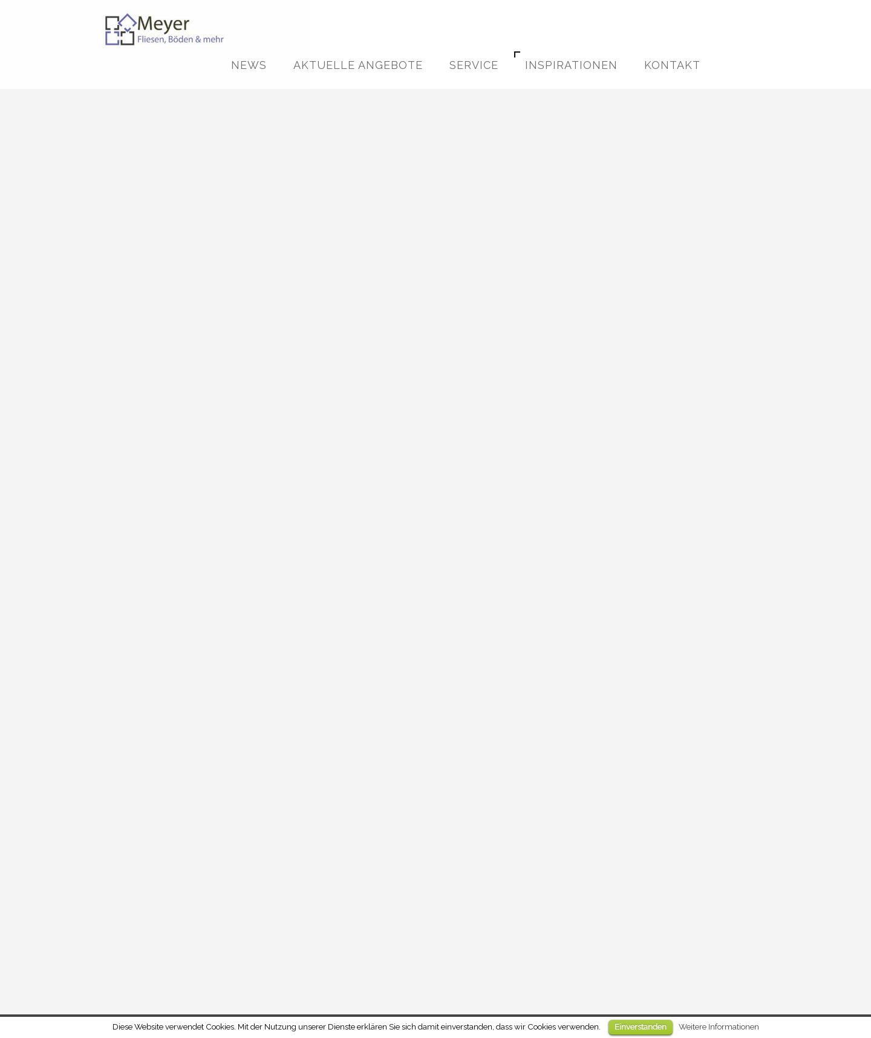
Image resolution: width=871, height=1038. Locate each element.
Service (473, 65)
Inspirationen (571, 65)
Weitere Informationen (719, 1026)
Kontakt (672, 65)
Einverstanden (641, 1026)
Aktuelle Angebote (358, 65)
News (249, 65)
